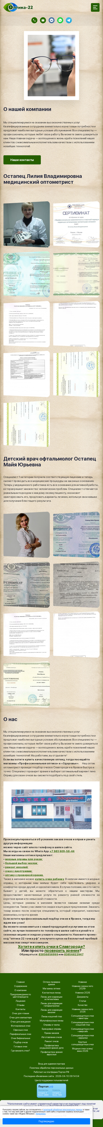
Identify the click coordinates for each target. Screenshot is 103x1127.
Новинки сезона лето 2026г (82, 987)
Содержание (20, 986)
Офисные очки (20, 1030)
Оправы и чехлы (51, 1025)
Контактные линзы (51, 993)
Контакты (20, 1009)
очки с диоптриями (18, 871)
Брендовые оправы (51, 1029)
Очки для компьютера (20, 1017)
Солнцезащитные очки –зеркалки (82, 1036)
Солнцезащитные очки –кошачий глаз (82, 1023)
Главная (21, 982)
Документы (82, 997)
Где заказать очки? (20, 1051)
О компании (20, 990)
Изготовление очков (52, 1037)
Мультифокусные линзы (51, 1021)
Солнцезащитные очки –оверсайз (82, 1030)
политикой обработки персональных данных (62, 1110)
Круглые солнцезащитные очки (82, 1043)
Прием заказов (51, 1033)
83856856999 (48, 954)
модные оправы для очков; (24, 859)
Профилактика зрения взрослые (52, 1053)
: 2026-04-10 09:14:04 (66, 1076)
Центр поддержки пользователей (51, 1080)
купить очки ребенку (49, 879)
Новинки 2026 (82, 993)
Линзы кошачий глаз (51, 1016)
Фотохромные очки (20, 1026)
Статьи (82, 1001)
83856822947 (74, 954)
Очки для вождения (20, 1022)
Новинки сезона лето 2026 (82, 1010)
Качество (82, 1005)
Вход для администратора (51, 1063)
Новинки (82, 982)
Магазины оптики (51, 988)
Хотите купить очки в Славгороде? (51, 946)
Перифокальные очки (20, 1034)
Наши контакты (22, 160)
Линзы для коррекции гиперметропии (51, 1004)
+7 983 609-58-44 (62, 851)
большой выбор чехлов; (21, 863)
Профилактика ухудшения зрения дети (52, 1046)
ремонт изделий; (16, 867)
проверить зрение (61, 950)
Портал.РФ (63, 1072)
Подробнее (40, 1114)
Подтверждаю (46, 1121)
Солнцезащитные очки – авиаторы (82, 1017)
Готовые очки (20, 1046)
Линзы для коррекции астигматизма (51, 998)
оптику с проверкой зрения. (24, 875)
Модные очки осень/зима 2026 (82, 1049)
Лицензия (20, 1001)
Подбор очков (21, 1042)
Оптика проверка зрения (51, 983)
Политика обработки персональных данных (51, 1068)
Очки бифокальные (20, 1038)
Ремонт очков (51, 1041)
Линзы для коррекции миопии (51, 1011)
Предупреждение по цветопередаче (20, 995)
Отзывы (20, 1005)
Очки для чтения (20, 1013)
